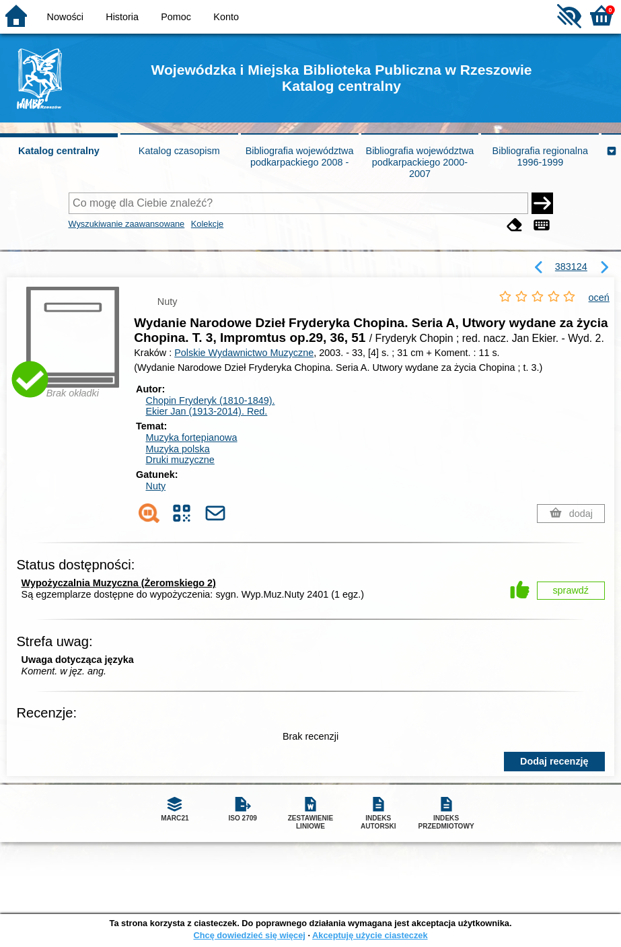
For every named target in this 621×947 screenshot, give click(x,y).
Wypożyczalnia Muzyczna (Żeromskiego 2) (119, 582)
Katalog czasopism (179, 150)
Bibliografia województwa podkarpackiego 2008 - (300, 156)
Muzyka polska (178, 449)
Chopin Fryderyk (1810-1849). (210, 400)
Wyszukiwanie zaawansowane (127, 224)
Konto (226, 16)
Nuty (156, 486)
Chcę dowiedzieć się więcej (249, 935)
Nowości (65, 16)
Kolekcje (207, 224)
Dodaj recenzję (554, 761)
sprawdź (570, 590)
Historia (122, 16)
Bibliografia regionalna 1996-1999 (540, 156)
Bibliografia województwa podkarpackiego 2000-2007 (420, 161)
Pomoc (176, 16)
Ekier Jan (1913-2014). (207, 411)
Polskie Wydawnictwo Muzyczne (244, 352)
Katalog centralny (59, 150)
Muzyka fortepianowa (192, 437)
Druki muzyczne (180, 459)
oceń (599, 297)
